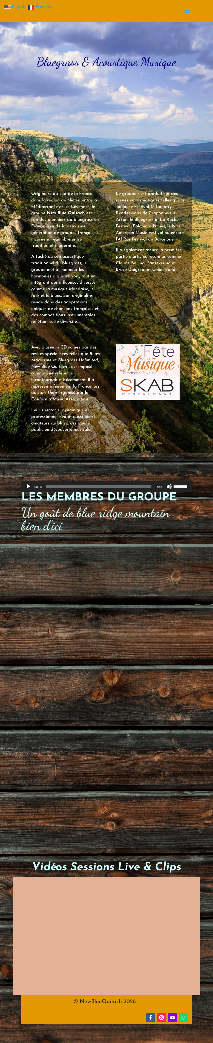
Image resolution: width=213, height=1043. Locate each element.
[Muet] (169, 486)
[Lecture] (28, 486)
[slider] (98, 486)
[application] (106, 486)
